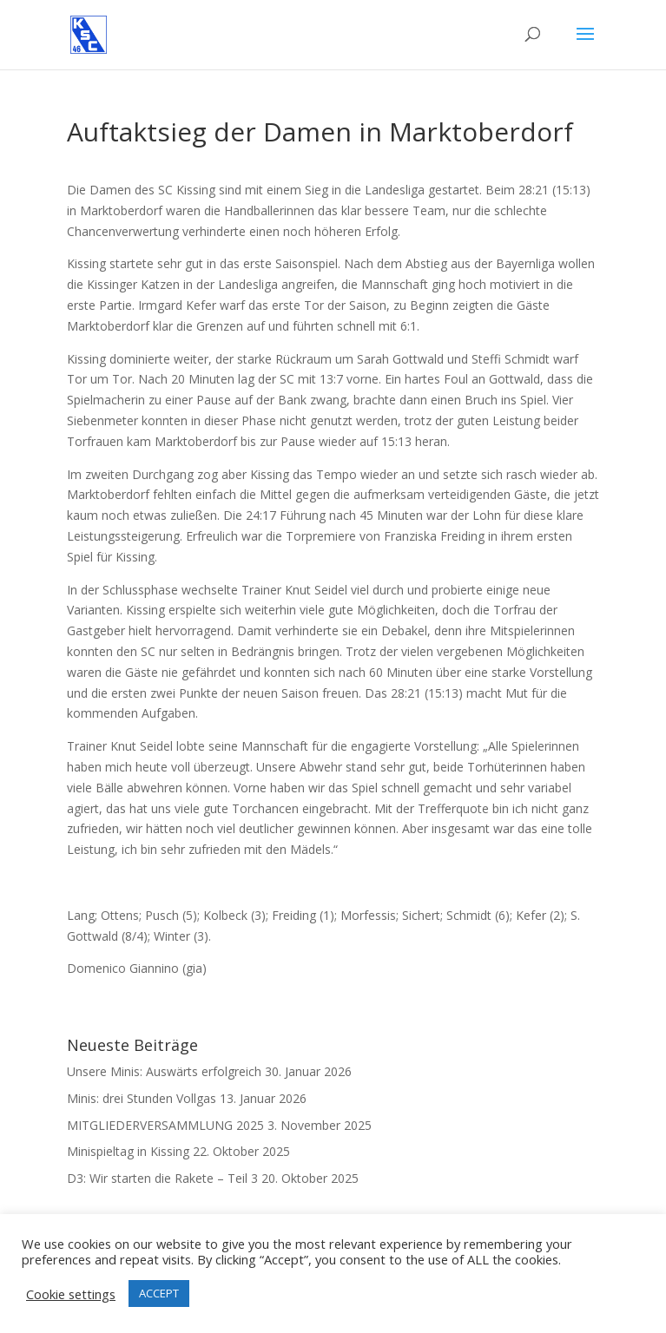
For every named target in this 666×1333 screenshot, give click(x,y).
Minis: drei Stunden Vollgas (141, 1098)
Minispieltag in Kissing (128, 1151)
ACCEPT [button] (159, 1293)
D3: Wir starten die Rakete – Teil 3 (162, 1178)
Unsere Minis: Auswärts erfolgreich (164, 1071)
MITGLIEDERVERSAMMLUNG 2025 (165, 1125)
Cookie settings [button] (70, 1294)
